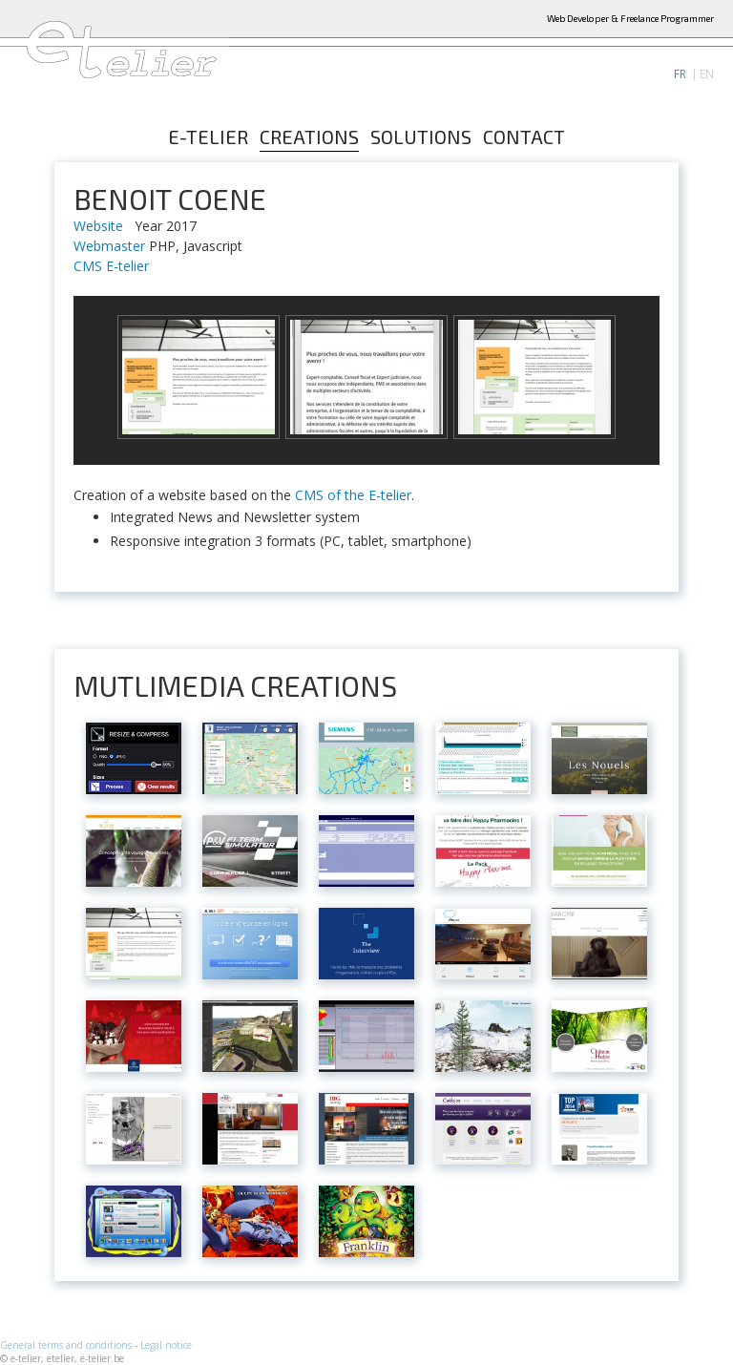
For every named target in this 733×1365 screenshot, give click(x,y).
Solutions (420, 137)
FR (680, 74)
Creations (309, 137)
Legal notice (166, 1345)
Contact (524, 137)
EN (707, 74)
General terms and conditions (66, 1345)
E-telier (208, 137)
